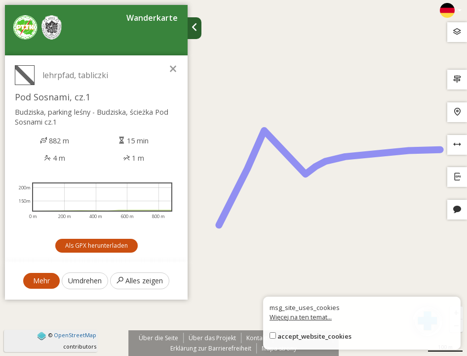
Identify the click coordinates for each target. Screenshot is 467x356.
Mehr (41, 280)
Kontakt (257, 338)
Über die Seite (158, 338)
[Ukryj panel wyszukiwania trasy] (194, 28)
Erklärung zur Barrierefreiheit (210, 348)
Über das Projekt (212, 338)
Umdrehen (85, 280)
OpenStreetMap (75, 335)
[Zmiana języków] (451, 10)
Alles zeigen (140, 280)
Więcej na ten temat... (301, 316)
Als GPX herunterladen (96, 245)
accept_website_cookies (314, 336)
